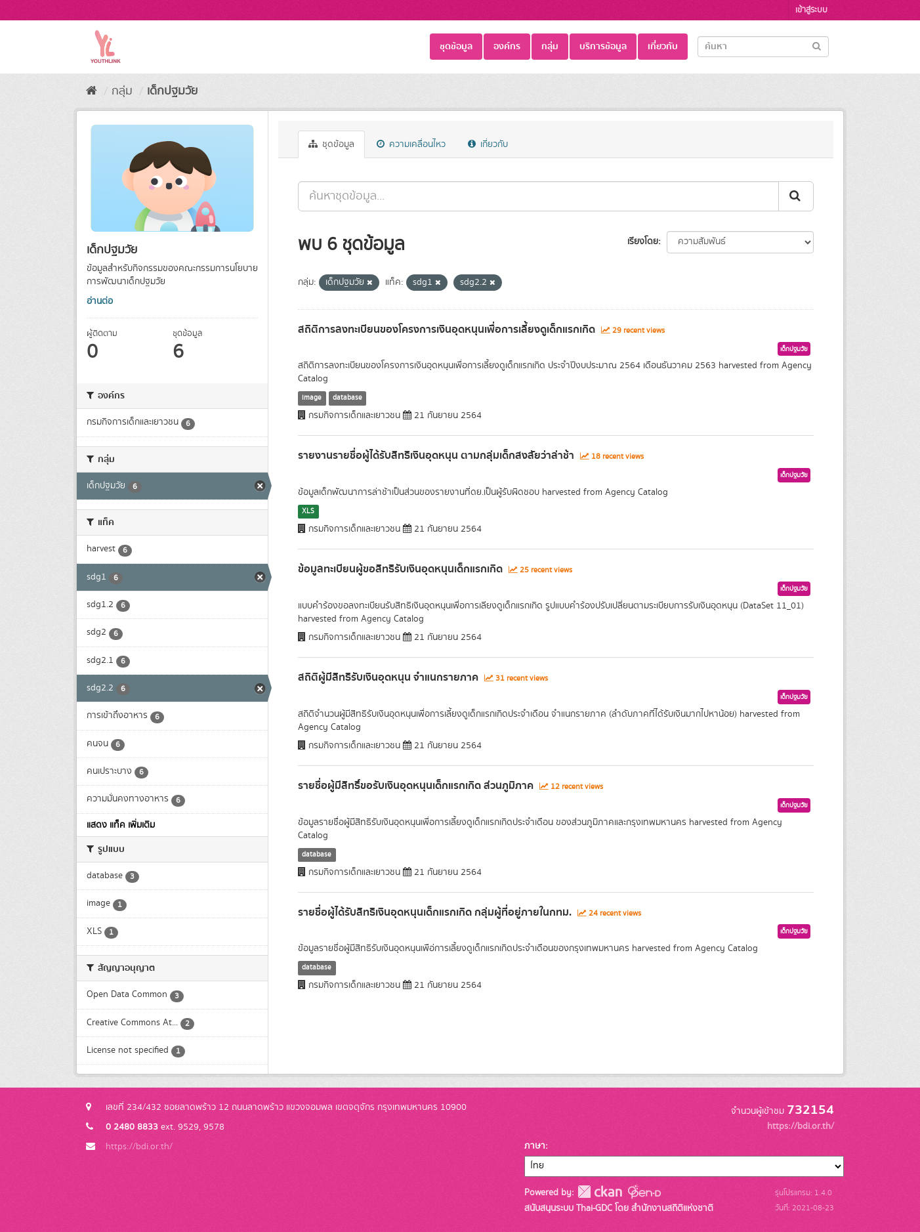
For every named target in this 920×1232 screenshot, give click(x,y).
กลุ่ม (549, 46)
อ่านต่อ (100, 301)
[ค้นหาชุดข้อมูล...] (538, 196)
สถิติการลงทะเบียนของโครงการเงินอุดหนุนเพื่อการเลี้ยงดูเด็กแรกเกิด (446, 329)
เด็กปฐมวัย (172, 91)
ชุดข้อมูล (456, 46)
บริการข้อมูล (603, 46)
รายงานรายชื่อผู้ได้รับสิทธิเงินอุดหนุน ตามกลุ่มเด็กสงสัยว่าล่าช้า (436, 455)
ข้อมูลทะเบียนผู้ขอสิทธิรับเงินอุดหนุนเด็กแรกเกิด (400, 569)
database (347, 398)
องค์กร (506, 46)
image (312, 398)
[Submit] (816, 45)
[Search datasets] (763, 46)
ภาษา (534, 1146)
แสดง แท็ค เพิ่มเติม (121, 825)
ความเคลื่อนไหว (411, 144)
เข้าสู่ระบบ (811, 10)
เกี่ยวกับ (663, 46)
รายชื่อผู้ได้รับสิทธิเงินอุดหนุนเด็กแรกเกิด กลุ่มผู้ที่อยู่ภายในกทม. (435, 912)
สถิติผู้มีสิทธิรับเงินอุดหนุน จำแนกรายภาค (388, 677)
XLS (308, 511)
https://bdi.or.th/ (139, 1146)
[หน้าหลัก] (91, 91)
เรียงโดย (642, 241)
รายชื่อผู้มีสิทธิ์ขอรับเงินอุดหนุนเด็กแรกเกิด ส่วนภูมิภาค (415, 785)
